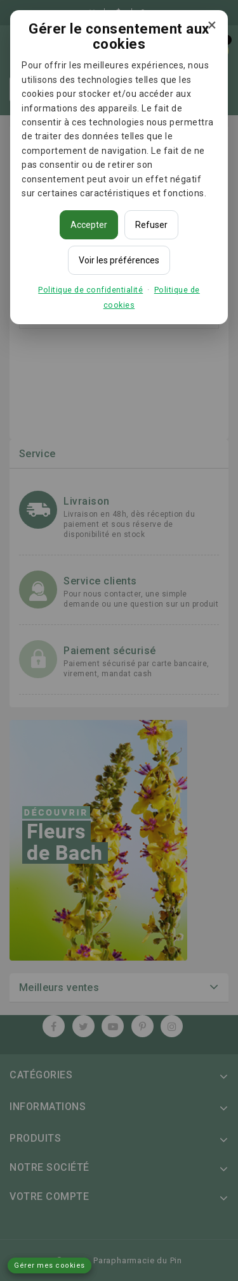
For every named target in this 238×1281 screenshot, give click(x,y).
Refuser (151, 225)
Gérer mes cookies (49, 1265)
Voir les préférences (119, 260)
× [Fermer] (212, 24)
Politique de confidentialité (90, 289)
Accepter (88, 225)
